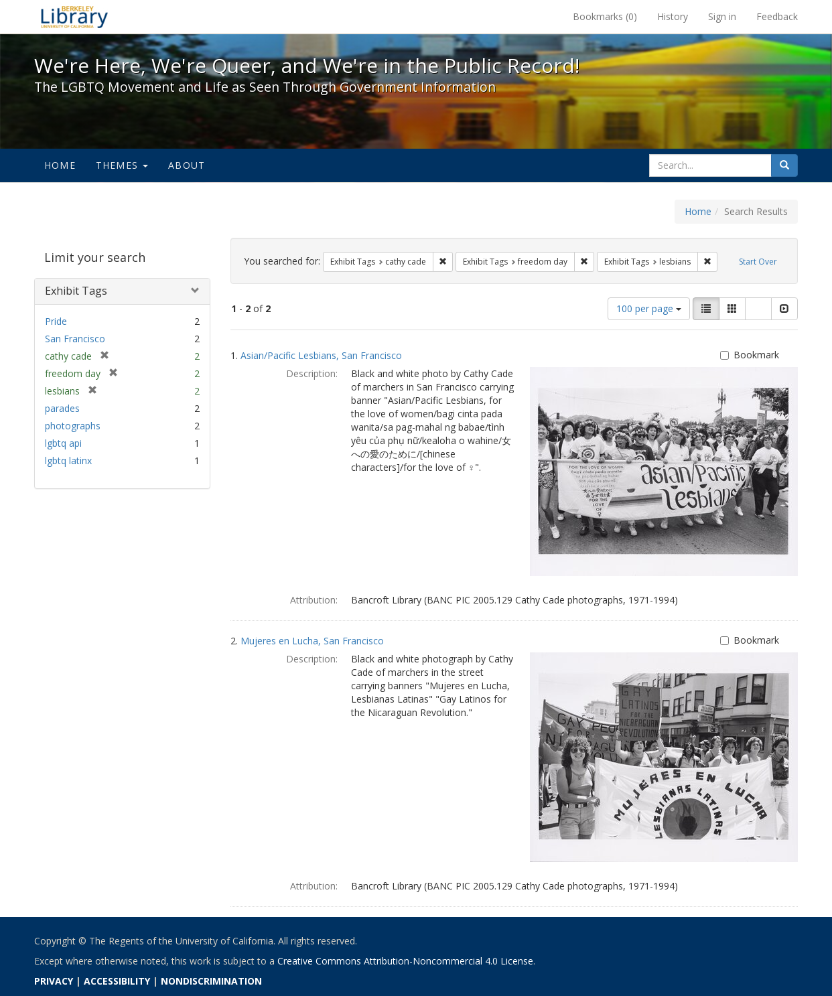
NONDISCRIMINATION (211, 981)
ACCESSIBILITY (117, 981)
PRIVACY (53, 981)
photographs (72, 425)
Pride (56, 321)
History (672, 16)
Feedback (777, 16)
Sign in (722, 16)
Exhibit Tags (76, 290)
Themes (122, 165)
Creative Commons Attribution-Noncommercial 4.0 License (405, 960)
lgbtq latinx (68, 460)
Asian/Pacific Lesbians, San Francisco (321, 355)
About (186, 165)
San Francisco (75, 338)
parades (62, 408)
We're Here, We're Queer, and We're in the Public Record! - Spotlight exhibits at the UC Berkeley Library (74, 16)
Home (60, 165)
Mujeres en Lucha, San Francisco (312, 640)
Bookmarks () (605, 16)
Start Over (758, 261)
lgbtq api (63, 443)
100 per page (648, 308)
